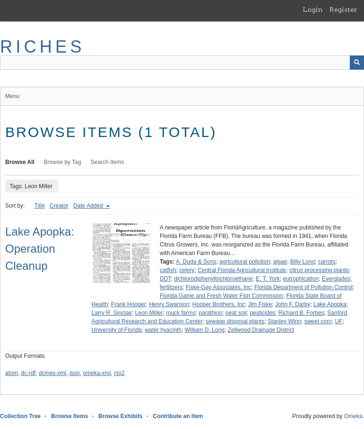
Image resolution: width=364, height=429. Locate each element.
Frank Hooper (128, 304)
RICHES (42, 46)
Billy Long (302, 261)
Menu (12, 96)
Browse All (20, 162)
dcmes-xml (52, 373)
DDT (165, 278)
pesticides (262, 313)
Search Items (107, 162)
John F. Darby (292, 304)
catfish (168, 270)
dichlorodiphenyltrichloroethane (213, 278)
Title (39, 205)
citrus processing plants (318, 270)
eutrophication (300, 278)
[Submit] (357, 62)
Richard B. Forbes (301, 313)
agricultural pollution (244, 261)
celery (186, 270)
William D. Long (205, 330)
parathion (210, 313)
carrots (327, 261)
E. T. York (268, 278)
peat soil (236, 313)
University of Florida (116, 330)
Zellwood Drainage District (261, 330)
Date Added (89, 205)
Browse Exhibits (120, 416)
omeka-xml (97, 373)
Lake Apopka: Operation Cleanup (39, 248)
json (74, 373)
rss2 (119, 373)
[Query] (182, 62)
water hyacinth (163, 330)
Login (313, 9)
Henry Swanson (169, 304)
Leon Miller (149, 313)
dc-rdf (28, 373)
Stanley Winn (284, 321)
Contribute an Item (178, 416)
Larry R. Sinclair (111, 313)
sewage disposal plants (235, 321)
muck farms (180, 313)
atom (11, 373)
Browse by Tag (63, 162)
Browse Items (69, 416)
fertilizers (171, 287)
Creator (59, 205)
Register (343, 9)
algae (280, 261)
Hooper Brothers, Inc (218, 304)
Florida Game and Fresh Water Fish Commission (221, 295)
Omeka (353, 416)
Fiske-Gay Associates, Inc (218, 287)
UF (339, 321)
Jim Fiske (260, 304)
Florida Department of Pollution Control (303, 287)
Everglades (336, 278)
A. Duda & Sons (196, 261)
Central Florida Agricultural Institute (242, 270)
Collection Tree (20, 416)
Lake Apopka (329, 304)
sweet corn (318, 321)
